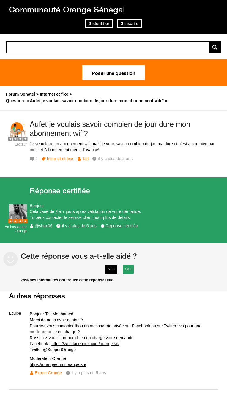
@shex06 (43, 225)
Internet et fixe (60, 158)
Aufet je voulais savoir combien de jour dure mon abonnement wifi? (110, 129)
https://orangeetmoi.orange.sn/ (58, 364)
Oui (128, 269)
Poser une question (113, 72)
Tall (85, 158)
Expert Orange (48, 372)
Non (111, 269)
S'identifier (99, 23)
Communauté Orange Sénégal (67, 9)
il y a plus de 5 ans (79, 225)
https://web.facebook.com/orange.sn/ (85, 343)
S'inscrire (129, 23)
